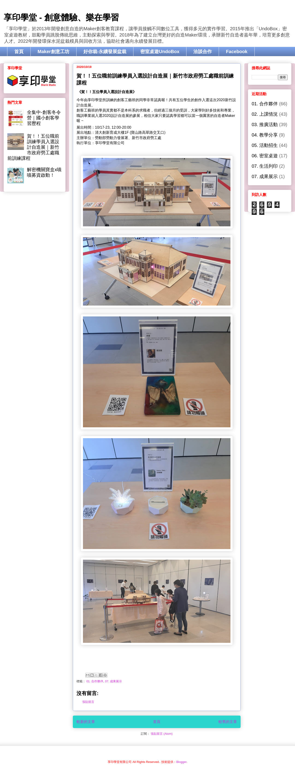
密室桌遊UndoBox (159, 51)
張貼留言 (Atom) (162, 733)
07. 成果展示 (113, 681)
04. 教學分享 (265, 134)
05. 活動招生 (265, 145)
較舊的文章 (227, 722)
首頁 (19, 51)
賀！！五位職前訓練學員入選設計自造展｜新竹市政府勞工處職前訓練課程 (33, 147)
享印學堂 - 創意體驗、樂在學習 (61, 17)
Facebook (236, 51)
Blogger (181, 762)
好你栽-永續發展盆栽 (105, 51)
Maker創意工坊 (53, 51)
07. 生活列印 (265, 166)
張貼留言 (88, 702)
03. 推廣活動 (265, 124)
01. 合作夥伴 (94, 681)
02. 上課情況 (265, 114)
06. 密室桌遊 (265, 155)
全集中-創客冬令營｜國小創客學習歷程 (44, 118)
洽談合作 (202, 51)
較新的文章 (86, 722)
